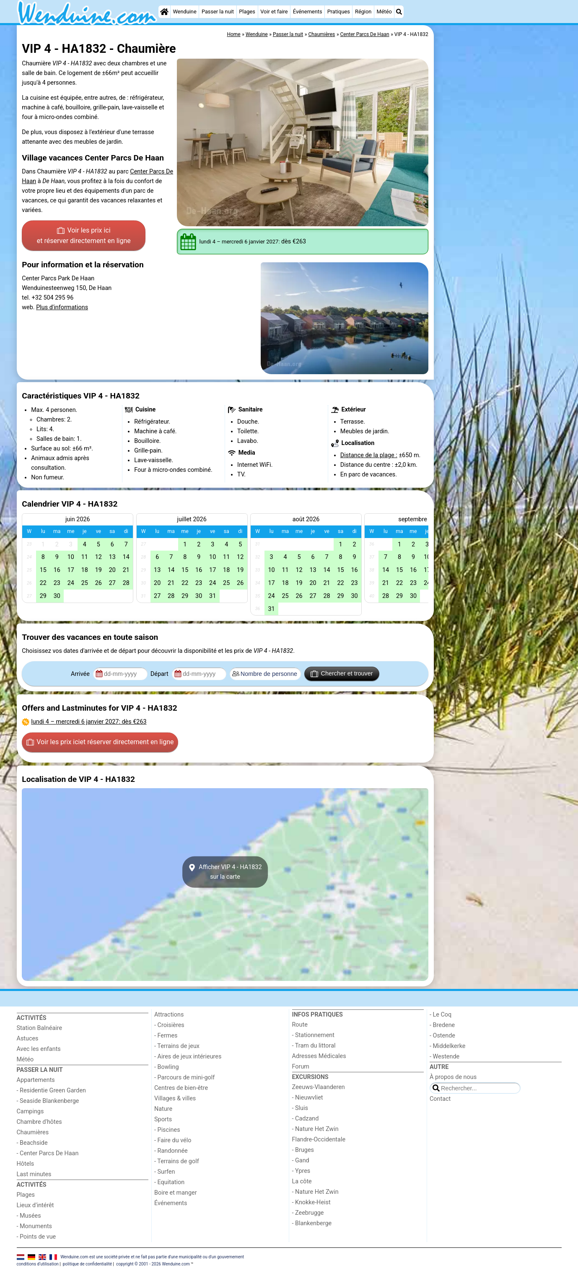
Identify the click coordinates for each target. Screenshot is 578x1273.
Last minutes (34, 1174)
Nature (163, 1109)
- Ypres (301, 1171)
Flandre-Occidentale (319, 1139)
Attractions (169, 1014)
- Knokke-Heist (311, 1202)
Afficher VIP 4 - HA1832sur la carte (225, 872)
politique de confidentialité (87, 1264)
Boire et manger (175, 1192)
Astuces (28, 1038)
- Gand (300, 1160)
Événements (307, 11)
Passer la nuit (218, 11)
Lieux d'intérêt (35, 1205)
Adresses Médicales (319, 1056)
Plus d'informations (62, 307)
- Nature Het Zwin (315, 1129)
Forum (300, 1066)
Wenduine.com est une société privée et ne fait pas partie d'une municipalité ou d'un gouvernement (152, 1257)
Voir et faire (274, 11)
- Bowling (166, 1067)
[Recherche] (399, 11)
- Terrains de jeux (177, 1046)
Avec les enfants (39, 1049)
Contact (440, 1098)
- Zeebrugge (308, 1212)
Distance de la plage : (368, 455)
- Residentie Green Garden (51, 1090)
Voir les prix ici (84, 236)
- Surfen (164, 1171)
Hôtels (25, 1163)
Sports (163, 1119)
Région (363, 11)
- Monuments (34, 1226)
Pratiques (338, 11)
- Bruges (303, 1150)
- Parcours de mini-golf (184, 1077)
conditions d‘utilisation (38, 1264)
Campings (30, 1111)
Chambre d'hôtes (39, 1122)
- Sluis (300, 1108)
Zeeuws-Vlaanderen (318, 1087)
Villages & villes (175, 1098)
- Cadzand (305, 1118)
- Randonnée (171, 1150)
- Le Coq (440, 1014)
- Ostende (442, 1035)
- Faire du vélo (172, 1140)
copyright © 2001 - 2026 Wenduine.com (153, 1264)
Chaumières (33, 1132)
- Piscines (167, 1129)
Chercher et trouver (342, 674)
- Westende (444, 1056)
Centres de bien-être (181, 1088)
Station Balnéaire (39, 1028)
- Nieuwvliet (307, 1097)
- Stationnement (313, 1035)
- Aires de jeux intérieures (187, 1056)
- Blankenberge (312, 1223)
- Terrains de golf (176, 1161)
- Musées (29, 1215)
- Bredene (442, 1025)
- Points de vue (36, 1236)
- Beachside (32, 1142)
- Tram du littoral (314, 1045)
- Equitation (169, 1182)
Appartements (36, 1080)
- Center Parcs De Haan (48, 1153)
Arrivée (81, 674)
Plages (247, 11)
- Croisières (169, 1025)
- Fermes (166, 1035)
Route (300, 1024)
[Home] (164, 11)
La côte (302, 1181)
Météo (384, 11)
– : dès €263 (88, 721)
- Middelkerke (447, 1046)
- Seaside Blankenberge (48, 1101)
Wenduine (184, 11)
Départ (160, 674)
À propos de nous (453, 1077)
